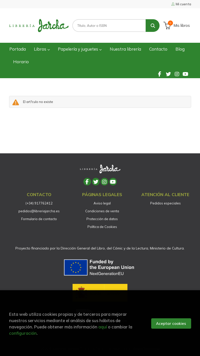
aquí (102, 326)
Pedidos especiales (165, 203)
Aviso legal (102, 203)
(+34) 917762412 (39, 203)
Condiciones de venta (102, 211)
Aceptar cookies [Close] (171, 323)
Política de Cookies (102, 227)
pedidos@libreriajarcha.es (39, 211)
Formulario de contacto (39, 219)
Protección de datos (102, 219)
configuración (23, 333)
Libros (42, 49)
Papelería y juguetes (80, 49)
